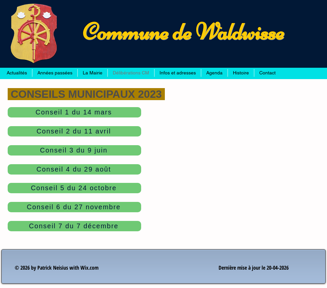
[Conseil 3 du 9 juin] (74, 150)
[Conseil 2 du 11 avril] (74, 131)
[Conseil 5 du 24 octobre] (74, 188)
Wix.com (89, 267)
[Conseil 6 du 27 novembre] (74, 207)
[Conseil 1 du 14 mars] (74, 112)
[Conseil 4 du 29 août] (74, 169)
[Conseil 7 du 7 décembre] (74, 226)
